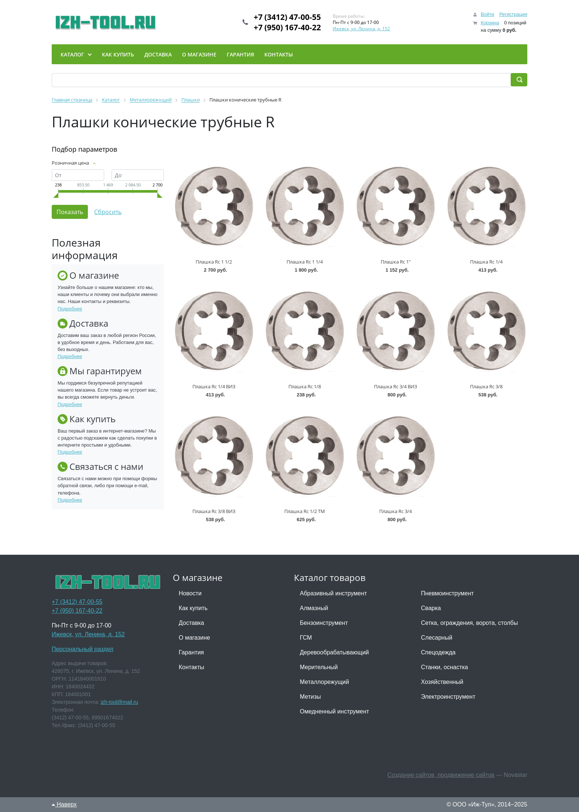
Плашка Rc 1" (396, 261)
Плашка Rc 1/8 (304, 386)
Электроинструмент (448, 697)
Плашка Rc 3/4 (395, 511)
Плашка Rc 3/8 (486, 386)
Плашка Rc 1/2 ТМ (304, 511)
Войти (487, 14)
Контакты (191, 667)
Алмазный (314, 608)
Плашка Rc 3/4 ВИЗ (395, 386)
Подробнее (70, 309)
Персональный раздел (82, 649)
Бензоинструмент (324, 623)
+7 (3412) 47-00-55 (287, 17)
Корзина (490, 22)
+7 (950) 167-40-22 (287, 27)
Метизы (310, 697)
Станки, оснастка (444, 667)
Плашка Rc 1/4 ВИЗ (214, 386)
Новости (190, 593)
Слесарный (436, 637)
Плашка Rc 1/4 (486, 261)
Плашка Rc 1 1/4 (305, 261)
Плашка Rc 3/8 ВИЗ (214, 511)
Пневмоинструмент (447, 593)
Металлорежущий (324, 682)
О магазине (194, 637)
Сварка (431, 608)
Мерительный (319, 667)
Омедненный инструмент (334, 711)
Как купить (193, 608)
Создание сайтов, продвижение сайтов (440, 775)
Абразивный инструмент (333, 593)
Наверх (64, 804)
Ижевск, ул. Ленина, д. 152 (361, 28)
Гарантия (191, 652)
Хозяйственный (442, 682)
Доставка (191, 623)
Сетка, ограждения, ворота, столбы (469, 623)
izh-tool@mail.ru (119, 702)
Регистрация (513, 14)
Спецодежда (438, 652)
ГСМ (306, 637)
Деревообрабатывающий (334, 652)
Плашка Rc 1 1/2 (214, 261)
